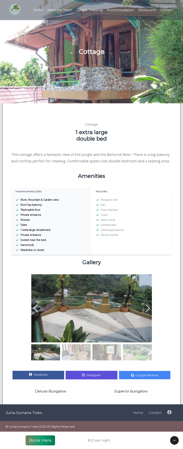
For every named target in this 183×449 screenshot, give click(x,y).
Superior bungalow (131, 391)
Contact (166, 10)
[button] (147, 308)
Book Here (40, 440)
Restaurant (147, 10)
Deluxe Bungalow (50, 391)
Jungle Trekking (89, 10)
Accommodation (120, 10)
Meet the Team (60, 10)
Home (38, 10)
